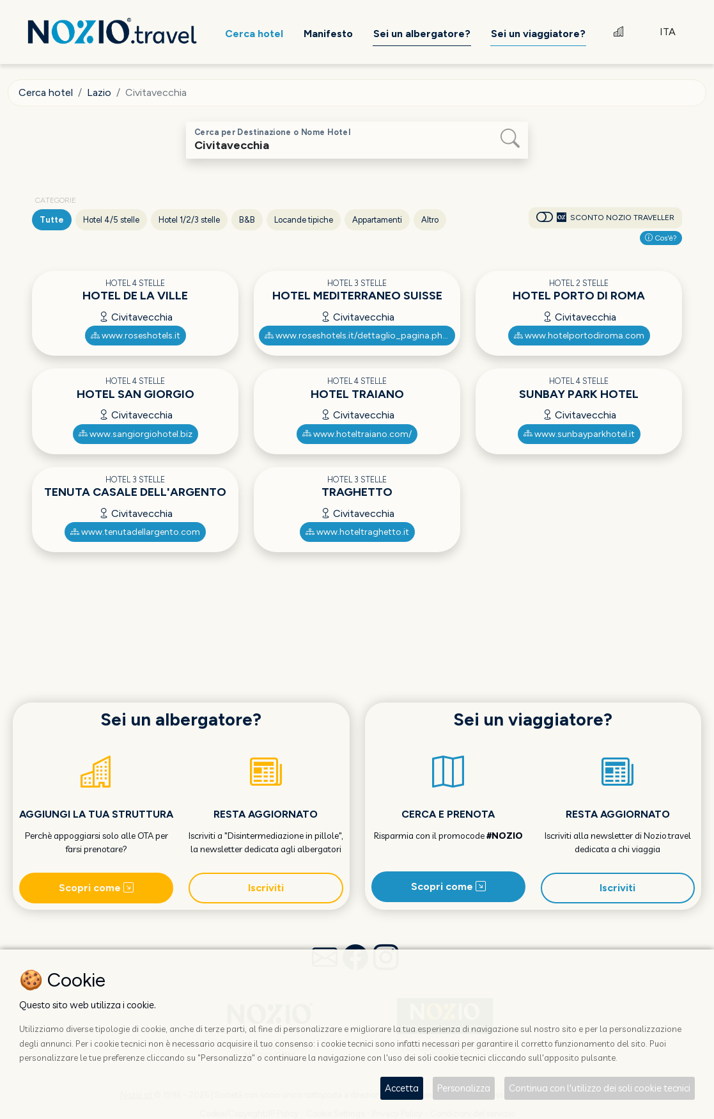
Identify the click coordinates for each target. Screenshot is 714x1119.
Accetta (402, 1088)
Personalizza (463, 1088)
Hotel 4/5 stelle (111, 220)
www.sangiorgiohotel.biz (135, 434)
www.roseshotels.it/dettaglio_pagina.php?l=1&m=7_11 (360, 335)
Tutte (52, 220)
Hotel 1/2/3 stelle (189, 220)
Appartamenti (377, 220)
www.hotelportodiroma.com (579, 335)
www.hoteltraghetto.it (357, 532)
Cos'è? (661, 238)
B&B (247, 220)
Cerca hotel (46, 92)
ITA (668, 32)
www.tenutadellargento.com (135, 532)
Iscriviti (266, 888)
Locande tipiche (303, 220)
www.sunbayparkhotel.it (579, 434)
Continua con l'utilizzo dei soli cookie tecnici (599, 1088)
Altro (429, 220)
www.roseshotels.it (135, 335)
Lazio (99, 92)
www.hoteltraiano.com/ (357, 434)
